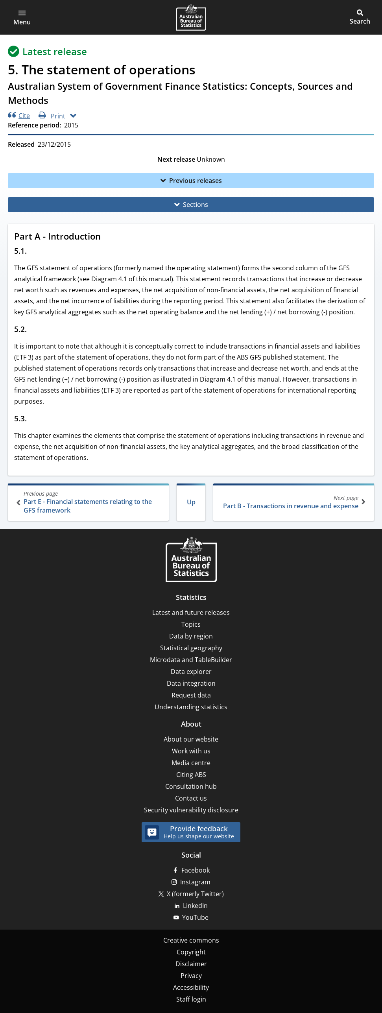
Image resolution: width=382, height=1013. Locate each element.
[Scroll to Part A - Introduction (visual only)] (108, 237)
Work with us (191, 751)
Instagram (195, 882)
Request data (191, 695)
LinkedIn (195, 905)
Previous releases (195, 180)
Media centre (191, 762)
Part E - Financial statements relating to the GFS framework (89, 502)
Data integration (191, 683)
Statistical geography (191, 648)
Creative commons (191, 940)
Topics (191, 624)
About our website (191, 739)
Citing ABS (191, 774)
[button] (22, 17)
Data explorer (191, 671)
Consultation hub (191, 786)
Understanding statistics (191, 707)
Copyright (191, 952)
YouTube (195, 917)
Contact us (191, 798)
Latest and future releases (191, 612)
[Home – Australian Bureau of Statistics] (191, 560)
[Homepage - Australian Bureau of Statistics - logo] (191, 17)
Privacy (191, 975)
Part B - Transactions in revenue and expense (293, 502)
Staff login (191, 999)
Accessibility (191, 987)
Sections (195, 204)
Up (191, 502)
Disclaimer (191, 963)
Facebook (195, 870)
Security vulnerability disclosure (191, 810)
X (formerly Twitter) (195, 893)
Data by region (191, 636)
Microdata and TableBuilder (191, 659)
